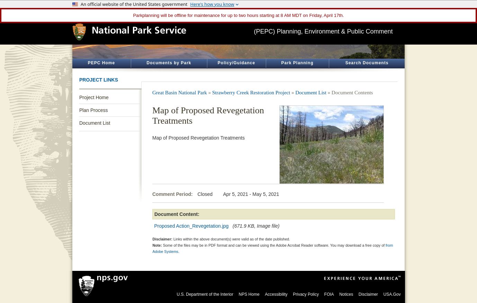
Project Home (94, 97)
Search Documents (367, 62)
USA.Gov (391, 294)
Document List (94, 123)
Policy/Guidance (236, 62)
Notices (346, 294)
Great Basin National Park (179, 92)
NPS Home (249, 294)
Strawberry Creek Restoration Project (251, 92)
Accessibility (276, 294)
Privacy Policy (306, 294)
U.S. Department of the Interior (205, 294)
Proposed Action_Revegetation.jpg (191, 226)
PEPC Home (101, 62)
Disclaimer (368, 294)
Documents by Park (168, 62)
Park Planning (297, 62)
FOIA (329, 294)
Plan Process (93, 110)
